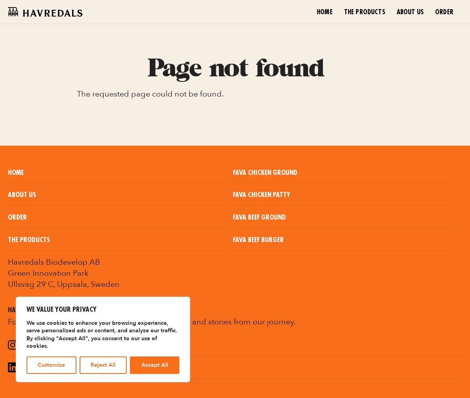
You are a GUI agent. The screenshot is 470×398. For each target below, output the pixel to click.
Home (325, 12)
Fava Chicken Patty (261, 195)
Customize (51, 365)
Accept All (154, 365)
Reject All (103, 365)
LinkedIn (34, 368)
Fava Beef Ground (259, 217)
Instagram (38, 346)
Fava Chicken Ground (265, 172)
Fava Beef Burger (258, 240)
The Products (364, 12)
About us (410, 12)
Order (444, 12)
